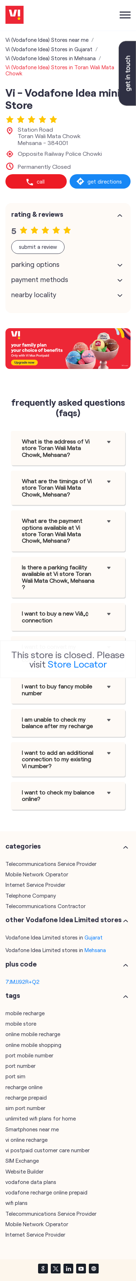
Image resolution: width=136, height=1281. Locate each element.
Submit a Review (38, 246)
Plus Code (21, 964)
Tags (12, 995)
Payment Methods (39, 279)
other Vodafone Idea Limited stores (63, 920)
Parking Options (35, 264)
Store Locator (77, 663)
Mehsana (95, 950)
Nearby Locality (33, 295)
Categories (23, 846)
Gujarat (94, 937)
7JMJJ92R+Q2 (22, 981)
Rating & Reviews (37, 214)
